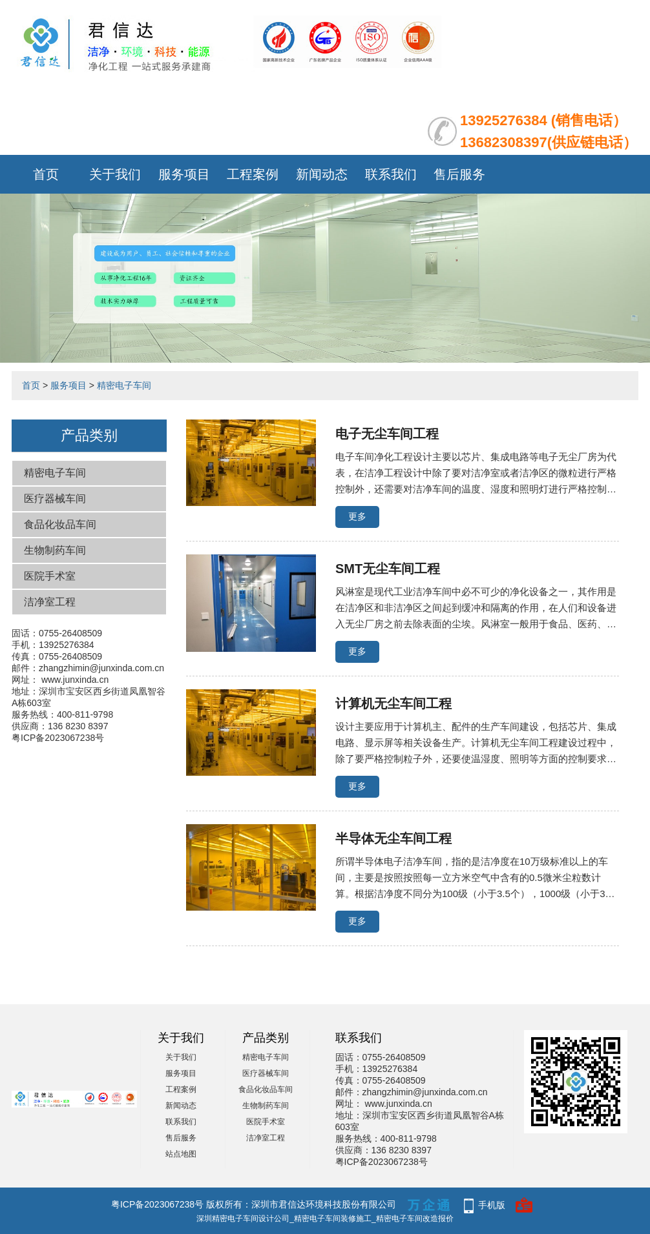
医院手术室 (50, 576)
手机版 (491, 1205)
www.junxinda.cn (75, 679)
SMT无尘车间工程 (387, 568)
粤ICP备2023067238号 (58, 738)
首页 (46, 174)
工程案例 (252, 174)
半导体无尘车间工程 (393, 838)
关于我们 (115, 174)
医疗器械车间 (55, 498)
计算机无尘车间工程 (393, 703)
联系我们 (391, 174)
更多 (357, 516)
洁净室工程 (50, 601)
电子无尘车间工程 (387, 434)
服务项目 (184, 174)
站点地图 (180, 1153)
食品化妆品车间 (60, 524)
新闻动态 (322, 174)
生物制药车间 (55, 550)
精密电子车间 (124, 385)
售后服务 (459, 174)
